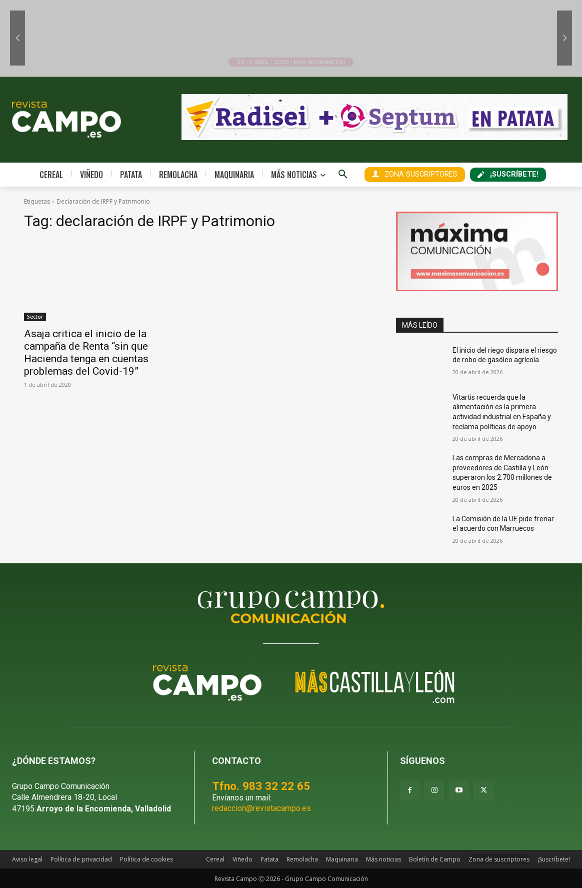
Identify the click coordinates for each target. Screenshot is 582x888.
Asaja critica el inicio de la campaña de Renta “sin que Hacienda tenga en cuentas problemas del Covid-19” (86, 352)
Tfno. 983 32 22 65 (261, 785)
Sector (35, 316)
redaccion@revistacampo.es (261, 808)
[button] (343, 175)
